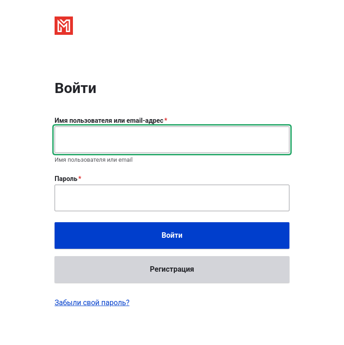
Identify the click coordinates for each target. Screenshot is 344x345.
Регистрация (172, 269)
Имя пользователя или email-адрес (109, 120)
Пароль (66, 178)
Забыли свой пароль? (92, 302)
